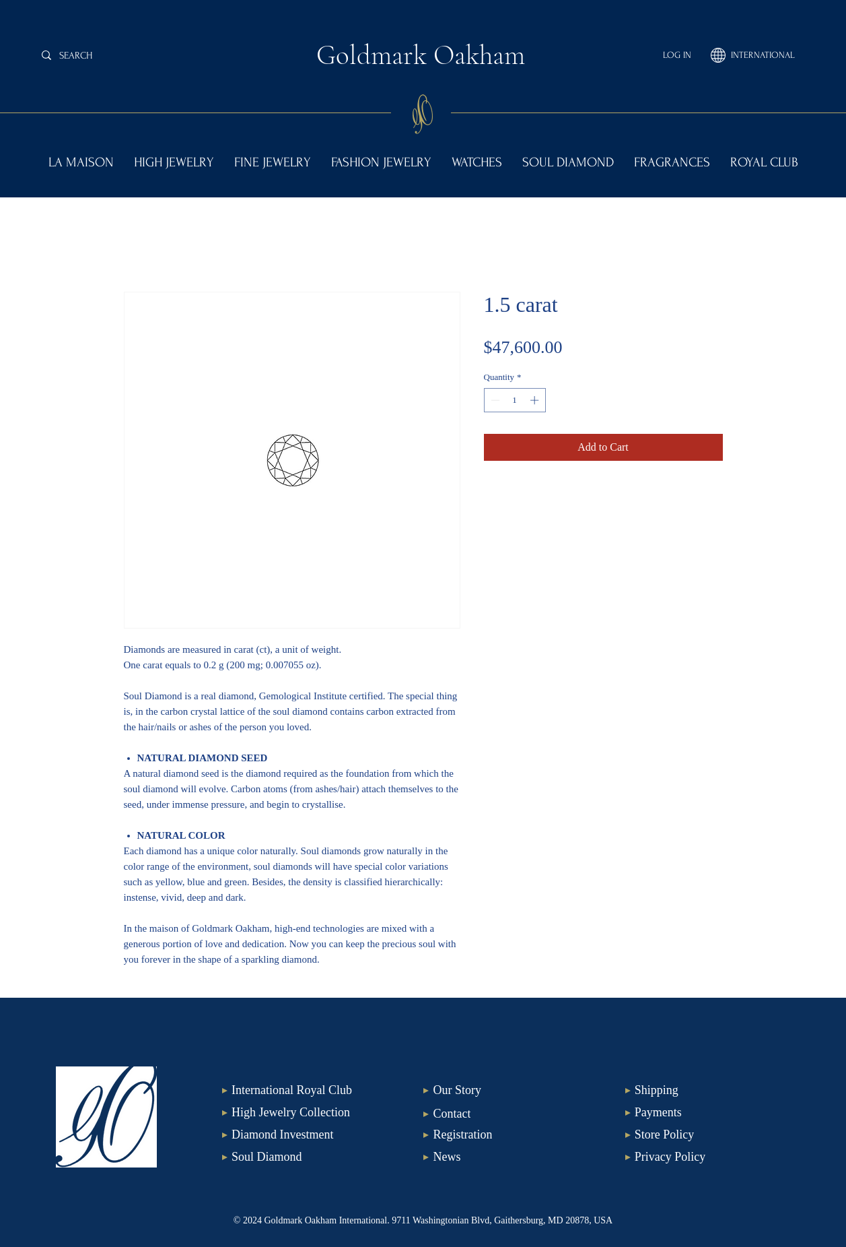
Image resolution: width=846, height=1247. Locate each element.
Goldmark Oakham (420, 55)
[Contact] (495, 1114)
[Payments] (697, 1112)
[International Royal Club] (293, 1090)
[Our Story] (495, 1090)
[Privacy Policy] (697, 1157)
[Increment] (536, 400)
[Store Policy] (697, 1134)
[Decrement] (494, 400)
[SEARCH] (139, 55)
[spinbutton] (514, 400)
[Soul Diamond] (293, 1157)
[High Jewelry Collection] (293, 1112)
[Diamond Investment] (293, 1134)
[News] (495, 1157)
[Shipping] (697, 1090)
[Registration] (495, 1134)
